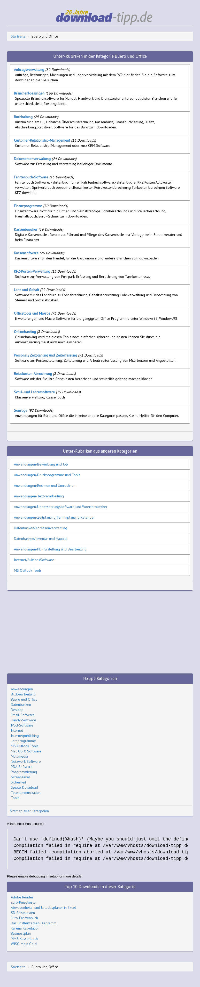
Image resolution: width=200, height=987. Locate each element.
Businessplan (21, 933)
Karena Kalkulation (25, 928)
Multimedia (19, 756)
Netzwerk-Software (26, 761)
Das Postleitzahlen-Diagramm (33, 923)
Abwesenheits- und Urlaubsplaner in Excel (43, 907)
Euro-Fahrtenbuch (24, 918)
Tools (15, 797)
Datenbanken (21, 704)
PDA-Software (22, 766)
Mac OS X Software (26, 751)
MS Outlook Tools (25, 746)
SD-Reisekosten (23, 912)
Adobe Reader (22, 897)
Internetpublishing (25, 735)
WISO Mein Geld (24, 943)
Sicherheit (18, 782)
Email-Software (23, 715)
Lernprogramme (23, 740)
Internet (17, 730)
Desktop (17, 709)
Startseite (18, 36)
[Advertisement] (70, 436)
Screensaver (20, 777)
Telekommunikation (26, 792)
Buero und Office (24, 699)
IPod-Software (22, 725)
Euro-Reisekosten (24, 902)
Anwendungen (22, 689)
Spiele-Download (24, 787)
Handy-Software (23, 720)
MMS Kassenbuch (24, 938)
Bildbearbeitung (23, 694)
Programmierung (24, 772)
